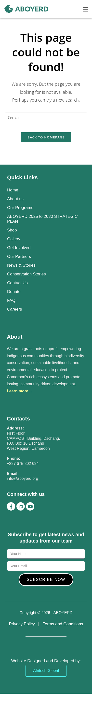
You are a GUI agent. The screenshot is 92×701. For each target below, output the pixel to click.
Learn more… (19, 391)
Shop (12, 230)
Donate (14, 291)
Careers (14, 309)
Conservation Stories (26, 274)
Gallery (13, 239)
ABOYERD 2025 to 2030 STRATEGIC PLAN (42, 219)
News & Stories (21, 265)
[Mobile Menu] (85, 9)
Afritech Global (46, 671)
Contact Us (17, 283)
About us (15, 199)
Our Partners (19, 256)
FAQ (11, 300)
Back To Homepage (46, 137)
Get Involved (18, 247)
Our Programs (20, 207)
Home (12, 190)
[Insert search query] (46, 117)
